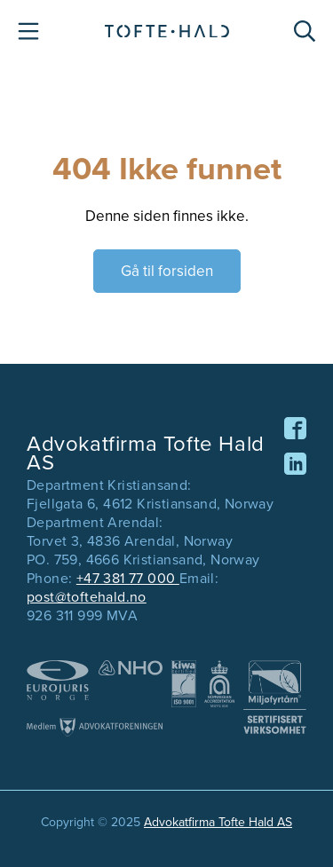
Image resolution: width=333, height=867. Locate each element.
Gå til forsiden (167, 271)
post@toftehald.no (87, 597)
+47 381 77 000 (127, 578)
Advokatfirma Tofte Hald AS (218, 822)
